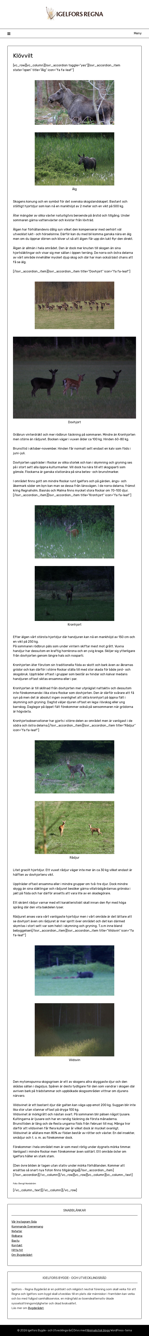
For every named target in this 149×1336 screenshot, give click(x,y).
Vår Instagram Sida (24, 1221)
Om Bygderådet (21, 1255)
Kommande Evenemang (27, 1226)
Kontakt (16, 1245)
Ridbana (16, 1236)
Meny (138, 33)
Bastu (15, 1240)
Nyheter (16, 1231)
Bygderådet (36, 1308)
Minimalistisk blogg (98, 1330)
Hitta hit (17, 1250)
